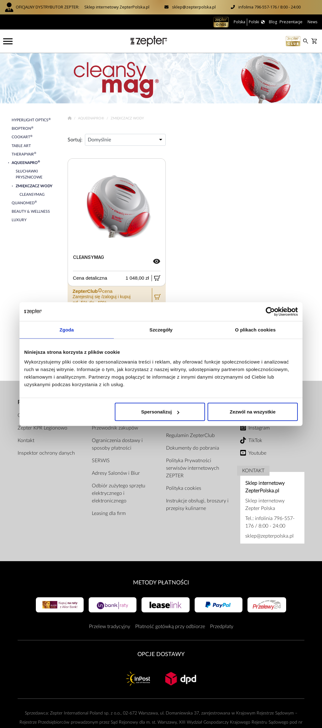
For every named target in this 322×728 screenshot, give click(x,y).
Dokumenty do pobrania (192, 448)
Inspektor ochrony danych (46, 453)
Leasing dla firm (109, 513)
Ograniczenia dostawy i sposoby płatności (117, 444)
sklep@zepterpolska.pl (194, 7)
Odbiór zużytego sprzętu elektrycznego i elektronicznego (118, 493)
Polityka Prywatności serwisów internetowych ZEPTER (192, 468)
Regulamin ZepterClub (190, 435)
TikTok (255, 440)
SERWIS (101, 460)
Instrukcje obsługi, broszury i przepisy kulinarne (197, 504)
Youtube (257, 453)
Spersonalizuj (160, 411)
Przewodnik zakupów (115, 427)
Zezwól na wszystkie (253, 411)
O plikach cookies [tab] (255, 329)
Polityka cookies (183, 488)
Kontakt (26, 440)
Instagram (259, 427)
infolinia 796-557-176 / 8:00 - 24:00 (269, 7)
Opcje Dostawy (161, 654)
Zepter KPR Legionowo (42, 427)
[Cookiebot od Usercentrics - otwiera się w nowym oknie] (270, 311)
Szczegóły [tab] (160, 329)
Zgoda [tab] (66, 329)
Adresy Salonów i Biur (116, 473)
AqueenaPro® (91, 118)
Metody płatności (161, 582)
